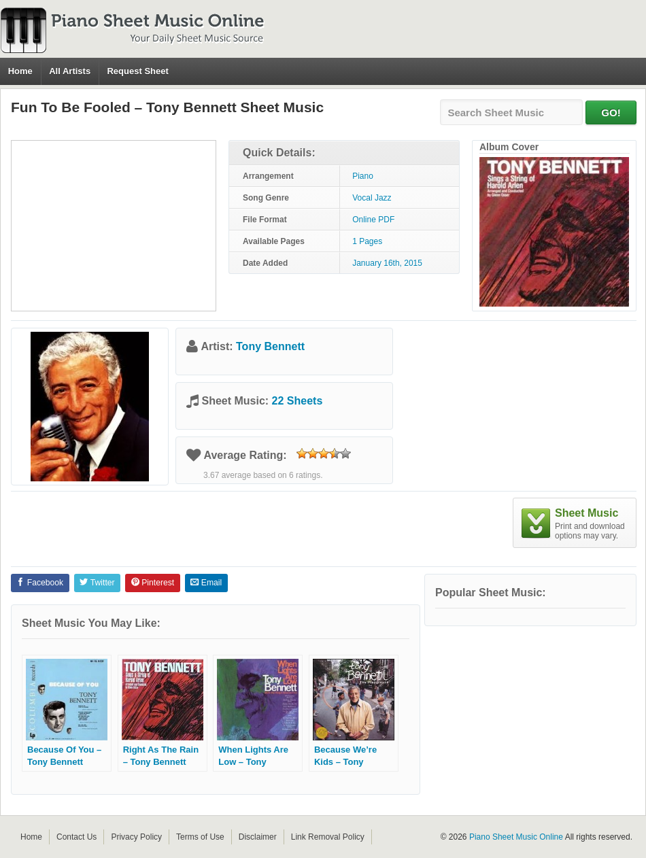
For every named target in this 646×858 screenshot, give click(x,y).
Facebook (39, 582)
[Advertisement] (114, 226)
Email (206, 582)
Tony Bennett (270, 346)
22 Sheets (297, 401)
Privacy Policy (136, 837)
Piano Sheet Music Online (516, 837)
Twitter (97, 582)
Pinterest (152, 582)
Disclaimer (258, 837)
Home (20, 71)
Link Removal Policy (327, 837)
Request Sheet (137, 71)
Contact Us (76, 837)
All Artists (69, 71)
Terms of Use (200, 837)
